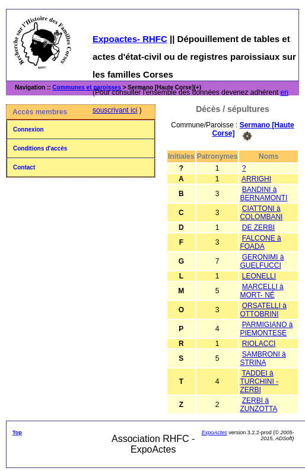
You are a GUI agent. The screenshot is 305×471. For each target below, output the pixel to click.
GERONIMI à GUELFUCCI (262, 261)
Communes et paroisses (86, 87)
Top (17, 432)
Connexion (28, 129)
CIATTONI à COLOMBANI (261, 212)
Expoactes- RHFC (130, 39)
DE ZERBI (258, 227)
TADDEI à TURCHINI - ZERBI (259, 381)
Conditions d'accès (40, 148)
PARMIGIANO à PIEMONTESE (266, 329)
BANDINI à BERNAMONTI (263, 193)
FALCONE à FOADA (260, 242)
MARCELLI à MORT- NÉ (261, 291)
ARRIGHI (256, 179)
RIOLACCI (259, 343)
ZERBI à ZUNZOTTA (258, 404)
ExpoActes (214, 432)
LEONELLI (259, 276)
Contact (24, 167)
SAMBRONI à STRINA (262, 358)
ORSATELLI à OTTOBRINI (263, 310)
